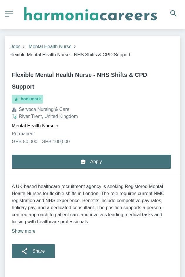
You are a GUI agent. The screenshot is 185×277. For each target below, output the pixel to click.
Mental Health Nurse (50, 46)
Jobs (16, 46)
